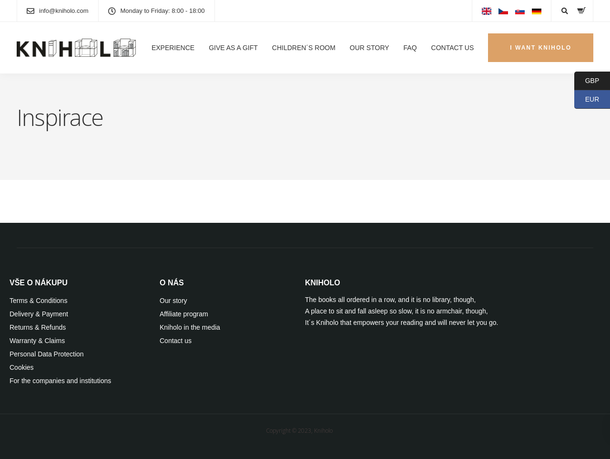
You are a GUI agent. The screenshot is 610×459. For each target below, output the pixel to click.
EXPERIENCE (173, 48)
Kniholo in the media (190, 327)
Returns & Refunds (38, 327)
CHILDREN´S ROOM (304, 48)
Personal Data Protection (47, 354)
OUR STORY (369, 48)
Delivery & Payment (39, 314)
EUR (586, 99)
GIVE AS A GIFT (233, 48)
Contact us (176, 340)
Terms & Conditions (38, 300)
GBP (586, 81)
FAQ (410, 48)
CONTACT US (452, 48)
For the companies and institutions (60, 381)
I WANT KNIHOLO (540, 47)
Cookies (22, 367)
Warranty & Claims (37, 340)
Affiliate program (184, 314)
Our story (173, 300)
